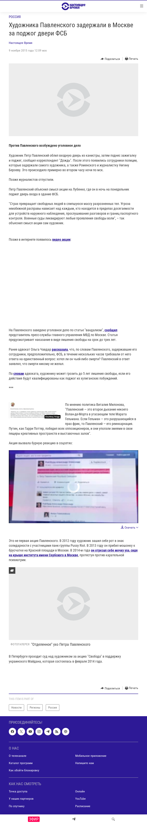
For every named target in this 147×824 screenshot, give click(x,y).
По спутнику (16, 806)
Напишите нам (84, 763)
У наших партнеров (21, 799)
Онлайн (80, 791)
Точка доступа (18, 791)
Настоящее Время (20, 43)
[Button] (110, 59)
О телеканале (17, 756)
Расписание (82, 806)
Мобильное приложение (90, 756)
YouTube (80, 799)
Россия (15, 17)
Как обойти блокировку (24, 770)
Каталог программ (21, 763)
